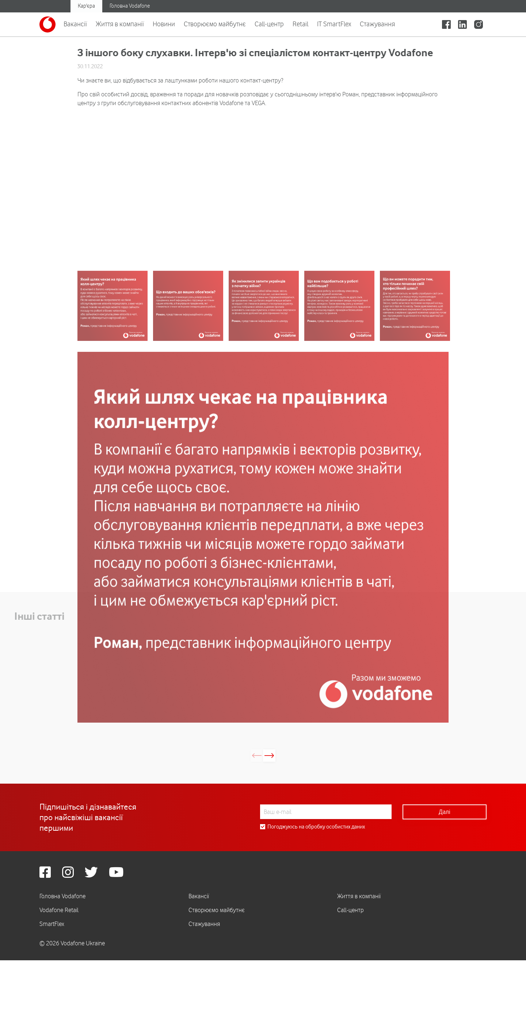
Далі (444, 823)
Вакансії (75, 24)
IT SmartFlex (334, 24)
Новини (164, 24)
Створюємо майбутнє (215, 24)
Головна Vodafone (130, 6)
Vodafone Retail (59, 921)
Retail (300, 24)
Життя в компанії (120, 24)
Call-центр (269, 24)
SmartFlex (51, 935)
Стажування (377, 24)
